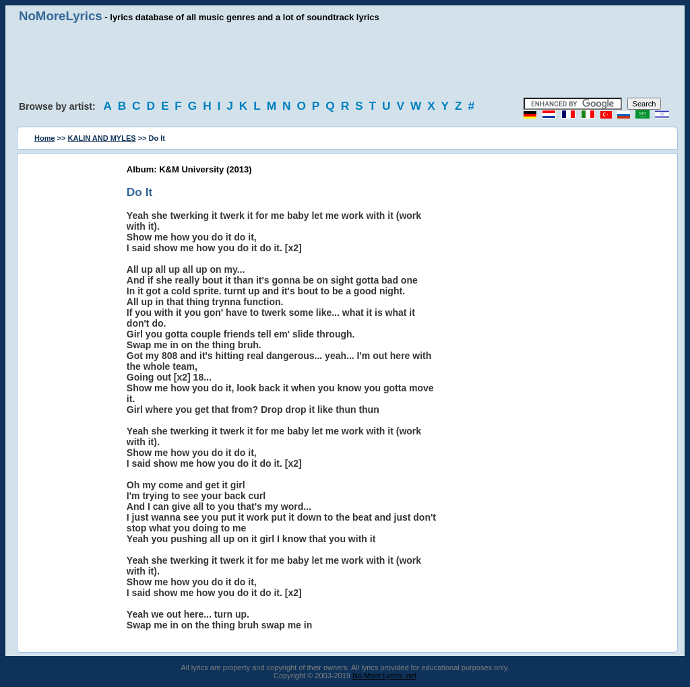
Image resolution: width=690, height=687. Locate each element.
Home (44, 138)
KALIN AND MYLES (102, 138)
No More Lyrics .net (384, 676)
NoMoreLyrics (60, 16)
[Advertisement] (345, 60)
